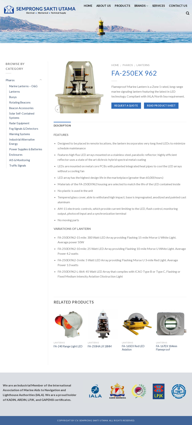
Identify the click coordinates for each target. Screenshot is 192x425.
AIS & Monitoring (19, 160)
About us (103, 5)
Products (122, 5)
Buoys (13, 97)
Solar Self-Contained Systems (21, 115)
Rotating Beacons (20, 102)
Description (62, 125)
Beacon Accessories (21, 108)
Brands (141, 6)
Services (158, 5)
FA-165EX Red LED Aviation (133, 348)
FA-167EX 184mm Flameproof (166, 348)
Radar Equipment (19, 123)
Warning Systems (19, 134)
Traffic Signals (17, 165)
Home (88, 5)
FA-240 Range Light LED (68, 346)
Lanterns (143, 65)
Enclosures (15, 154)
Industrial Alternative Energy (22, 141)
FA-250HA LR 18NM (100, 346)
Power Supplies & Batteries (25, 149)
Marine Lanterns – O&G (23, 86)
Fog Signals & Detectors (23, 128)
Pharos (127, 65)
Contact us (178, 5)
